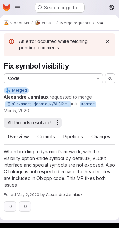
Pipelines (73, 136)
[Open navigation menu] (17, 8)
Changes (100, 136)
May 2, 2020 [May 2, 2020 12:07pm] (28, 194)
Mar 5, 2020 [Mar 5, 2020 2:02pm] (16, 110)
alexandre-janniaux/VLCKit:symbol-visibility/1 (38, 104)
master (88, 104)
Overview (18, 136)
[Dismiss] (107, 41)
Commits (46, 136)
